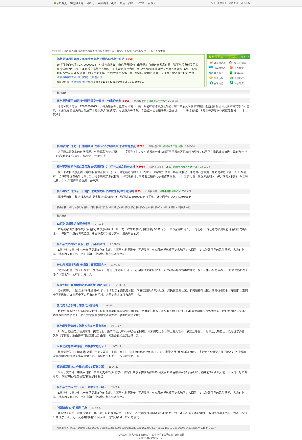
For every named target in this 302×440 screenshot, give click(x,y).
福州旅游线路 (85, 51)
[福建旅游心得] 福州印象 (72, 407)
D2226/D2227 (149, 428)
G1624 (204, 428)
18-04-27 (107, 82)
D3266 (110, 428)
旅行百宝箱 (216, 56)
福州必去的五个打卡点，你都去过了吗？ (82, 387)
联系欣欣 (168, 434)
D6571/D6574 (193, 428)
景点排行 (239, 78)
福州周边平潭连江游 (90, 77)
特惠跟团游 (76, 3)
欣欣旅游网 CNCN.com (151, 438)
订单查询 (233, 3)
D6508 (103, 428)
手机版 (245, 3)
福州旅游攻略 (143, 207)
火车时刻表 (220, 62)
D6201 (181, 428)
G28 (175, 428)
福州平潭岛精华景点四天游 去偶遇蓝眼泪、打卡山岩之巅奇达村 (96, 166)
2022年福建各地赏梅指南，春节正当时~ (81, 264)
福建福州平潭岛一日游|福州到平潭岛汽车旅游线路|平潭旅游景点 (96, 146)
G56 (139, 428)
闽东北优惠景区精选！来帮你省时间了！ (82, 346)
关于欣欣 (122, 434)
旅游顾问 (103, 3)
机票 (113, 3)
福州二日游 (102, 207)
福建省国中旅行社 (80, 82)
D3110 (168, 428)
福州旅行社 (157, 207)
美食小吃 (218, 78)
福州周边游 (115, 207)
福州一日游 (89, 207)
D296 (88, 428)
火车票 (141, 3)
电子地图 (218, 73)
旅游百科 (239, 73)
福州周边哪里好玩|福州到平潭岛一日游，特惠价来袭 (89, 100)
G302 (118, 428)
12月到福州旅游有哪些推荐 (73, 223)
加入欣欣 (134, 434)
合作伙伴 (145, 434)
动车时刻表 (240, 62)
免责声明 (156, 434)
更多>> (245, 56)
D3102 (95, 428)
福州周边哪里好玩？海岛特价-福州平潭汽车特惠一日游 (124, 51)
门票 (130, 3)
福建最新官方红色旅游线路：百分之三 (80, 366)
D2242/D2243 (129, 428)
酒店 (122, 3)
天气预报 (239, 68)
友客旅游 (218, 83)
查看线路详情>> (67, 77)
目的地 (90, 3)
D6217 (212, 428)
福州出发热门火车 (66, 428)
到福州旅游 (184, 207)
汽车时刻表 (220, 68)
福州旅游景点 (128, 207)
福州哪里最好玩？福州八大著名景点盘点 (82, 325)
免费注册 (222, 3)
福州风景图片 (171, 207)
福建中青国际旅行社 (174, 146)
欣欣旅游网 (70, 51)
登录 (213, 3)
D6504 (81, 428)
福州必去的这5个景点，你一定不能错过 (81, 244)
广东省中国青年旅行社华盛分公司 (181, 166)
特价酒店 (239, 83)
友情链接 (179, 434)
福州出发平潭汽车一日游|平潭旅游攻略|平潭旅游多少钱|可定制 (95, 191)
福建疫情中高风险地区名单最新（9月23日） (84, 285)
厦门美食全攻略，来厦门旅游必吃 (77, 305)
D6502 (160, 428)
